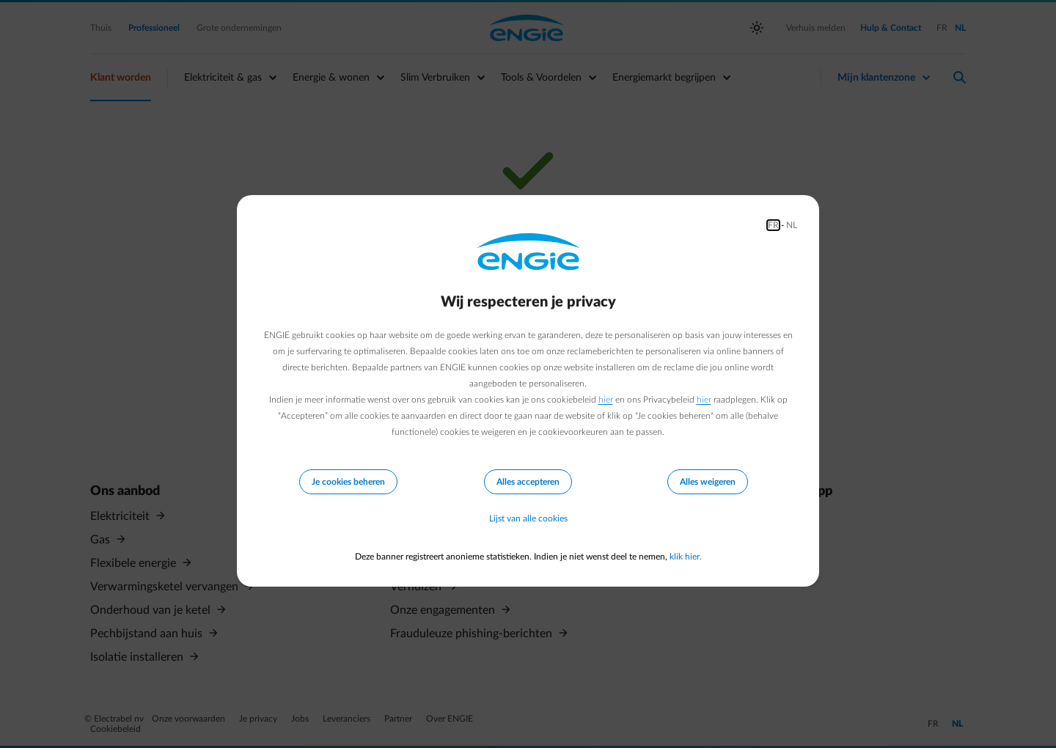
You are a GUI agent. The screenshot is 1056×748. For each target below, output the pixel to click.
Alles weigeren (708, 481)
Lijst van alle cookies (528, 518)
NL (791, 225)
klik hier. (686, 556)
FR (773, 225)
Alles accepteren (528, 481)
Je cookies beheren (348, 481)
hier (605, 399)
